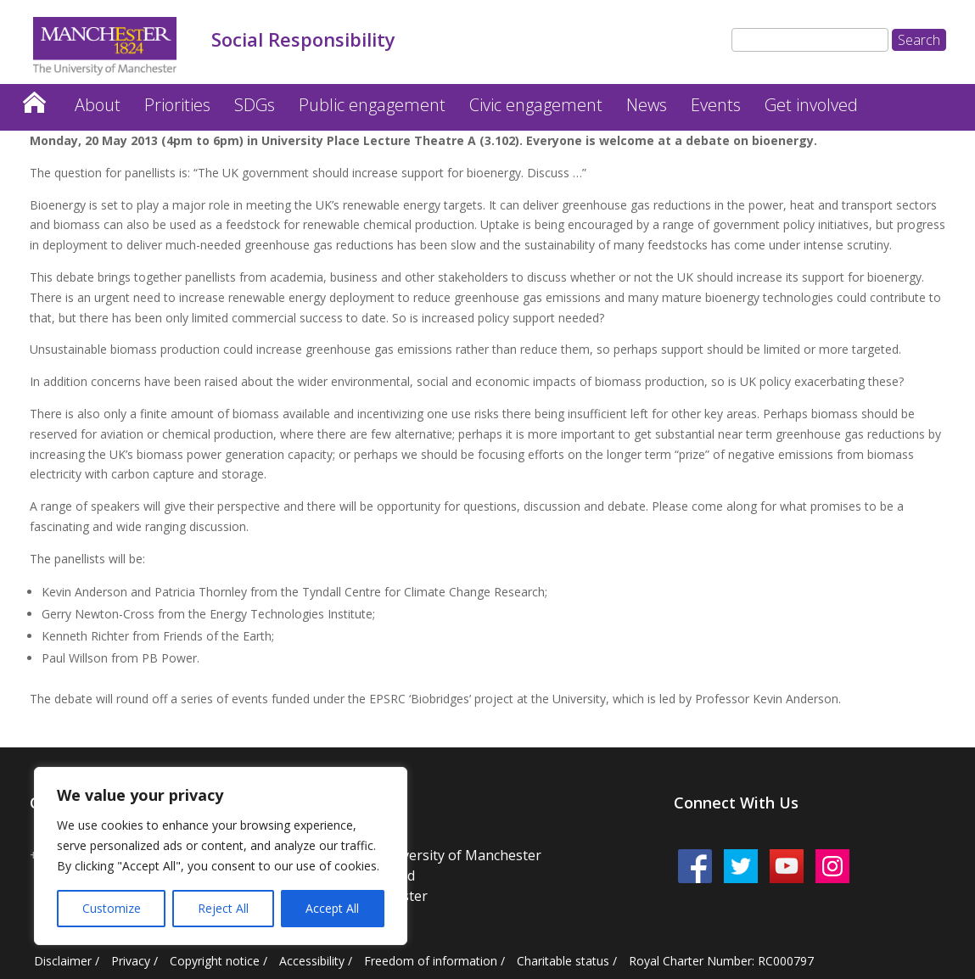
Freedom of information (430, 961)
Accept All (332, 908)
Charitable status (563, 961)
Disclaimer (63, 961)
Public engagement (372, 104)
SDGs (254, 104)
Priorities (177, 104)
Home (34, 98)
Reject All (223, 908)
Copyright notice (215, 961)
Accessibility (312, 961)
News (646, 104)
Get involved (811, 104)
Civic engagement (535, 104)
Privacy (130, 961)
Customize (111, 908)
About (97, 104)
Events (716, 104)
